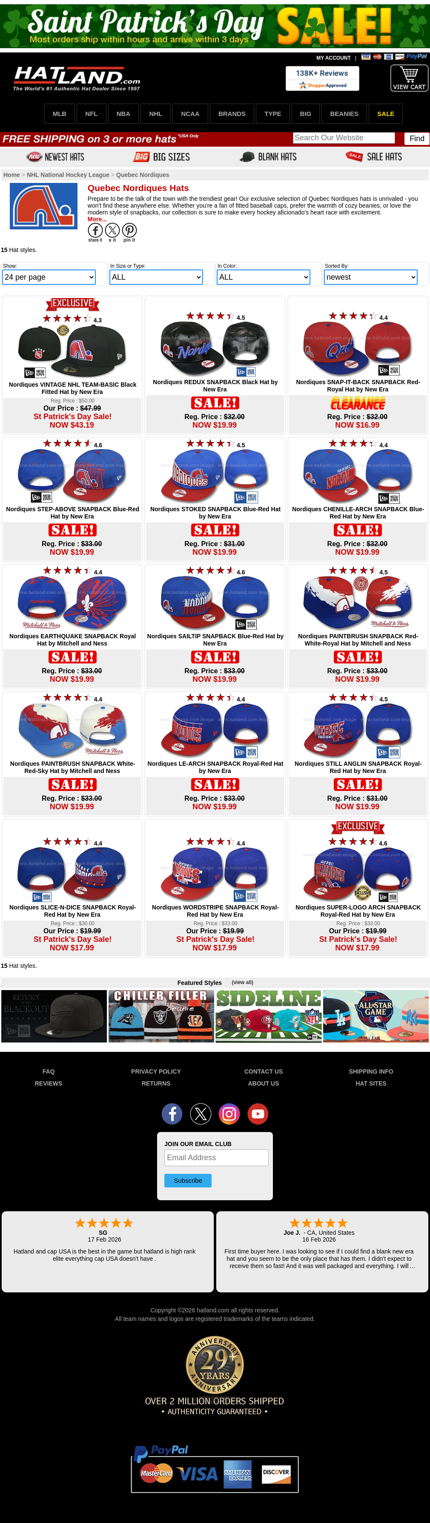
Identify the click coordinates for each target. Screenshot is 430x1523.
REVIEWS (49, 1083)
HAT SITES (370, 1083)
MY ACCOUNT (333, 58)
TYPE (272, 113)
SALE (385, 113)
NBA (124, 113)
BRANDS (232, 113)
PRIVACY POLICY (156, 1071)
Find (417, 138)
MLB (60, 113)
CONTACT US (263, 1071)
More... (97, 219)
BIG (306, 113)
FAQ (49, 1071)
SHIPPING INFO (371, 1071)
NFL (91, 113)
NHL (155, 113)
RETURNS (156, 1083)
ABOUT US (263, 1083)
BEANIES (344, 113)
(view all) (242, 982)
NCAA (190, 113)
